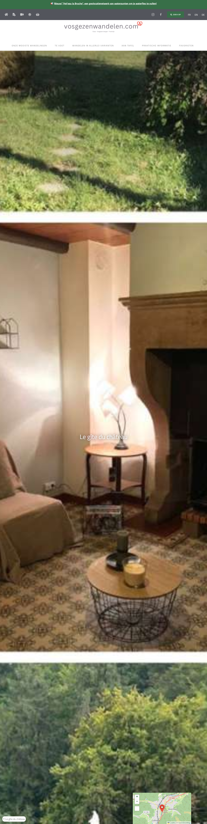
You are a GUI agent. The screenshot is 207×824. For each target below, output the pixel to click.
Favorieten (187, 45)
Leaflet (171, 823)
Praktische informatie (157, 45)
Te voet (60, 45)
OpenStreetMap (184, 823)
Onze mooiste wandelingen (30, 45)
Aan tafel (129, 45)
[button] (162, 808)
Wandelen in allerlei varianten (93, 45)
